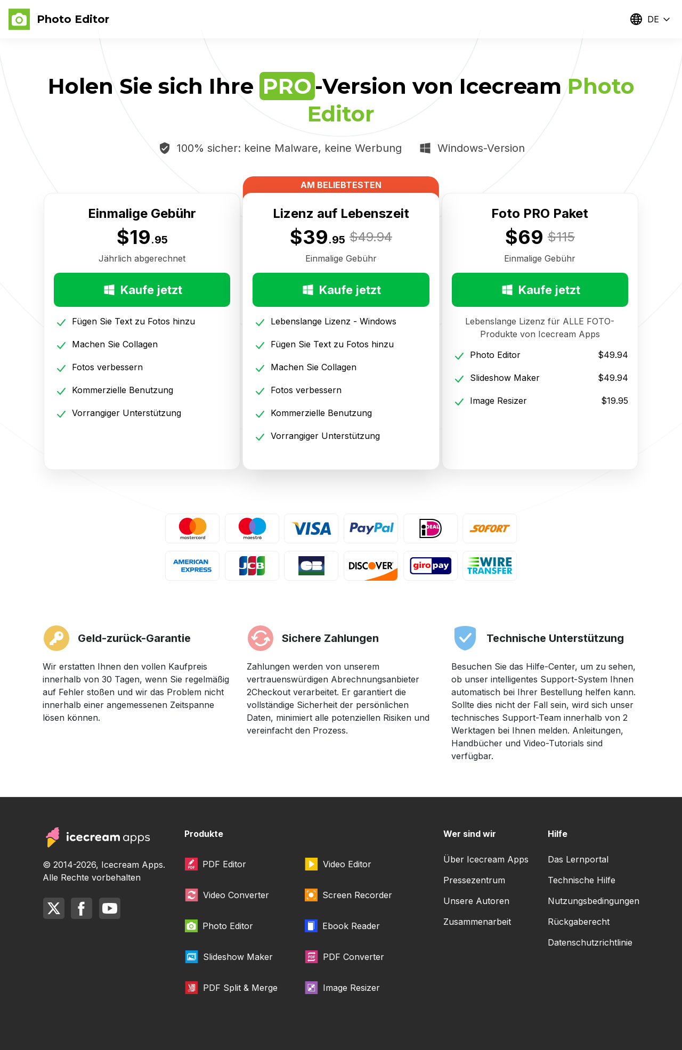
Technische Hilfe (581, 880)
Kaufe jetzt (142, 289)
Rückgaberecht (579, 921)
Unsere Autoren (476, 901)
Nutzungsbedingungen (593, 901)
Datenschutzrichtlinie (590, 942)
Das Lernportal (578, 859)
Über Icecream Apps (486, 859)
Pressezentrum (474, 880)
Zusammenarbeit (477, 921)
